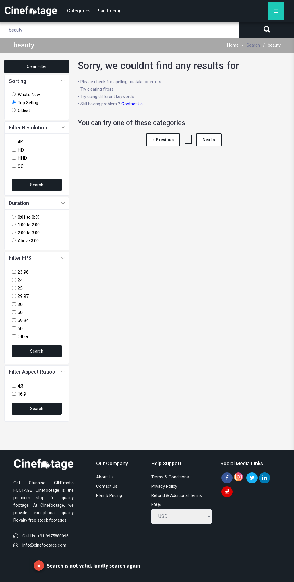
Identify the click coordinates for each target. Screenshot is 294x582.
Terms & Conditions (170, 477)
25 (20, 288)
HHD (22, 158)
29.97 (23, 296)
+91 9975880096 (53, 536)
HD (21, 150)
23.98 (23, 272)
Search (253, 45)
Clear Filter (37, 66)
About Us (105, 477)
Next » (208, 139)
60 (20, 328)
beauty (274, 45)
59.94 (23, 320)
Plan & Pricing (109, 495)
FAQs (156, 504)
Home (233, 45)
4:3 (21, 386)
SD (21, 166)
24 (20, 280)
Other (23, 336)
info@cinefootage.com (44, 545)
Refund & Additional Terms (176, 495)
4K (20, 142)
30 (20, 304)
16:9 (22, 394)
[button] (37, 81)
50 (20, 312)
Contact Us (132, 103)
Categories (79, 11)
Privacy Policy (164, 486)
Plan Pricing (109, 11)
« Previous (163, 139)
